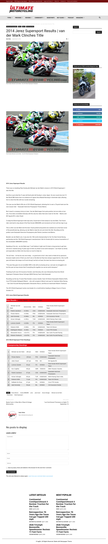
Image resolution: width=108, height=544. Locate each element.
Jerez (32, 392)
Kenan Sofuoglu (46, 392)
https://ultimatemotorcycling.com (26, 415)
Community (39, 17)
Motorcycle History (35, 521)
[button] (100, 18)
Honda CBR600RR (24, 392)
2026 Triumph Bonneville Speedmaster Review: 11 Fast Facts (39, 528)
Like (99, 109)
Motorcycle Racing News (17, 24)
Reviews (28, 17)
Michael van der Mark (57, 392)
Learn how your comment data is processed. (40, 476)
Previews (19, 17)
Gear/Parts (50, 17)
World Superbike (30, 26)
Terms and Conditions (72, 1)
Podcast (71, 17)
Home (7, 24)
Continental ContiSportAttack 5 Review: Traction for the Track (39, 503)
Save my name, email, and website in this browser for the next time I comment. (30, 467)
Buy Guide (61, 17)
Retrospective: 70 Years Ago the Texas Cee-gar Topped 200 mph (39, 515)
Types (10, 17)
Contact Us (63, 1)
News (20, 26)
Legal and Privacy (48, 1)
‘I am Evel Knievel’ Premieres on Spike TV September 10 (56, 403)
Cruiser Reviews (33, 534)
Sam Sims (8, 39)
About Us (57, 1)
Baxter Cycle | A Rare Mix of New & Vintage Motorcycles (19, 403)
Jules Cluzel (37, 392)
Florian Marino (14, 392)
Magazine (80, 17)
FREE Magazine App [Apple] (20, 1)
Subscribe (98, 124)
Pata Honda (10, 395)
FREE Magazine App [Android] (35, 1)
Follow (98, 113)
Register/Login (9, 1)
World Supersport (18, 395)
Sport (24, 26)
